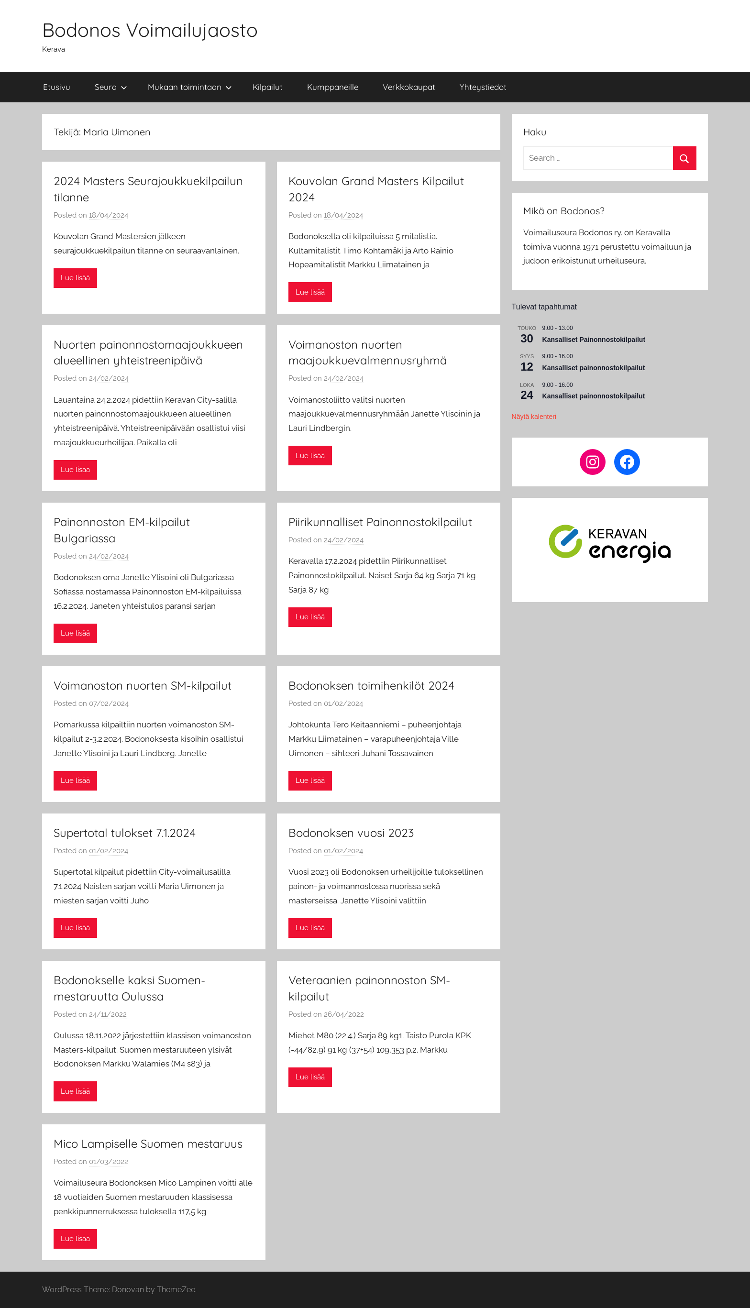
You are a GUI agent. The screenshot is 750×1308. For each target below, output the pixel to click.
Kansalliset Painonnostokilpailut (593, 339)
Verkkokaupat (409, 87)
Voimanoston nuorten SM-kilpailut (143, 685)
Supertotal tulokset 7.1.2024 (125, 832)
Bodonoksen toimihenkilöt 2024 (371, 685)
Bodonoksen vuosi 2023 (351, 832)
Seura (111, 87)
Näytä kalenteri (534, 416)
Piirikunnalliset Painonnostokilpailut (380, 522)
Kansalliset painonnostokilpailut (593, 368)
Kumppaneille (332, 87)
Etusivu (56, 87)
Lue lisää (75, 278)
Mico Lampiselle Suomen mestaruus (148, 1143)
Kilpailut (268, 87)
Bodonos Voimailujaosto (150, 30)
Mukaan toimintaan (190, 87)
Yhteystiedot (483, 87)
